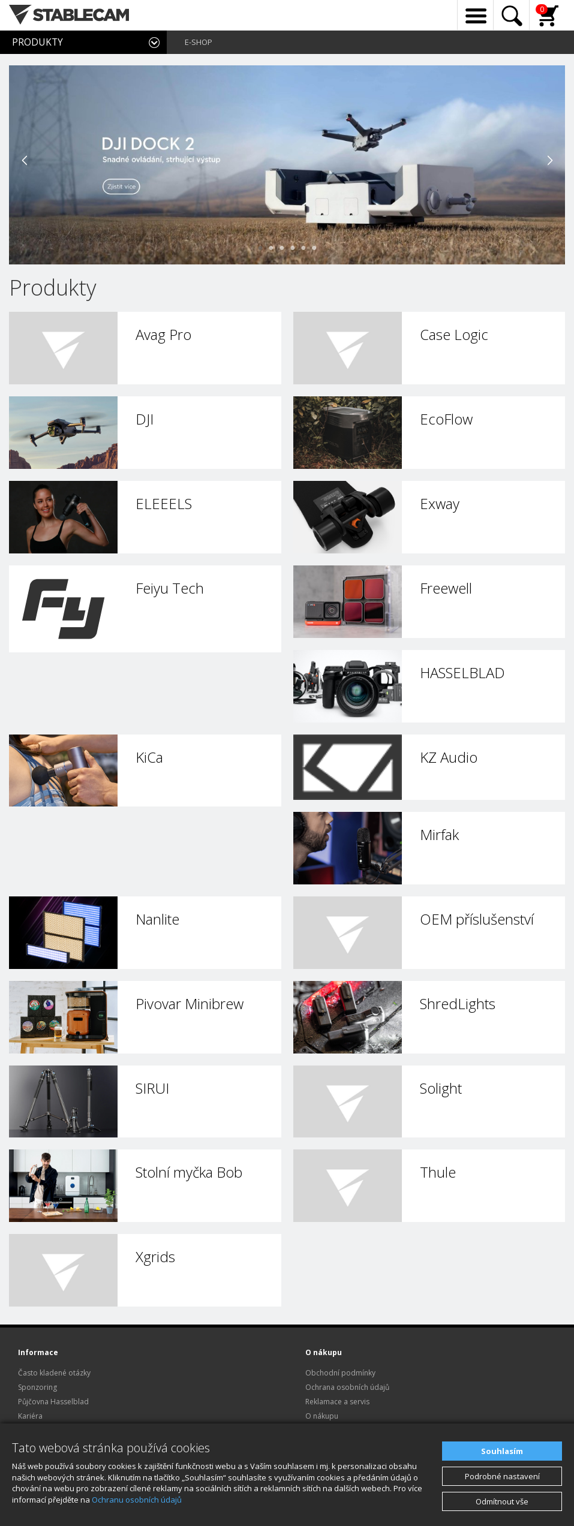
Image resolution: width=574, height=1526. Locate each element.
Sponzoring (37, 1387)
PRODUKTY (37, 42)
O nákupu (321, 1416)
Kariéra (30, 1416)
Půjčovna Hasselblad (53, 1401)
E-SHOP (198, 42)
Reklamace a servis (337, 1401)
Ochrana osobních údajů (347, 1387)
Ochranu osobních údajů (137, 1499)
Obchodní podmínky (340, 1373)
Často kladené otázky (54, 1373)
